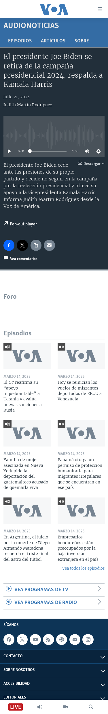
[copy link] (36, 245)
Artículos (53, 41)
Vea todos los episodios (83, 568)
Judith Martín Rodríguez (27, 104)
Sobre (82, 41)
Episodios (20, 41)
